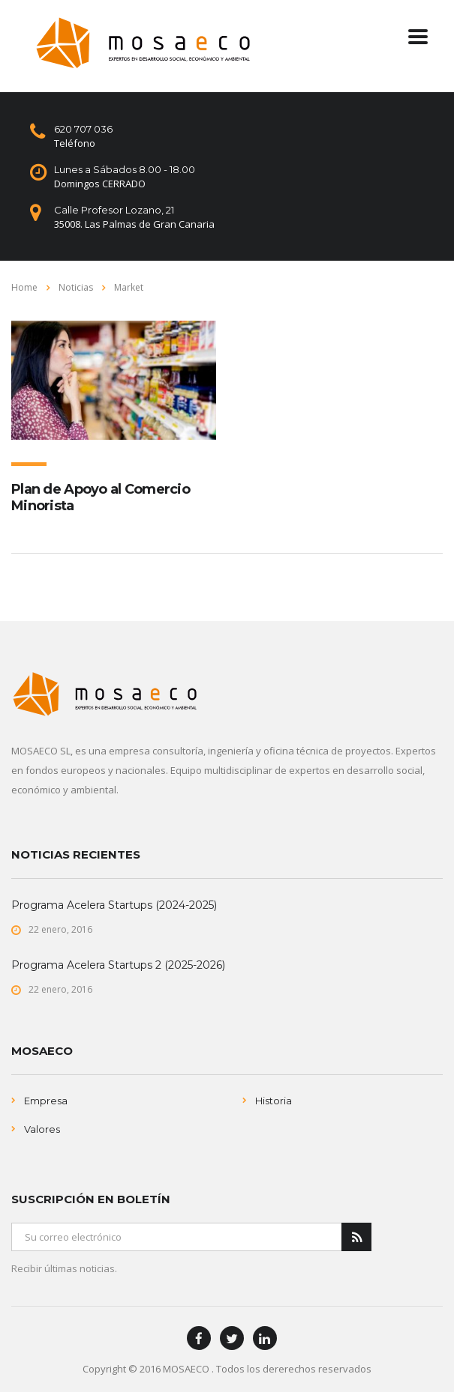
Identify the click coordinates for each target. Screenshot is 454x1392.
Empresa (46, 1101)
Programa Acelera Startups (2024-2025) (114, 905)
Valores (42, 1129)
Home (24, 287)
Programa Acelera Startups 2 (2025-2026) (118, 965)
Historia (273, 1101)
